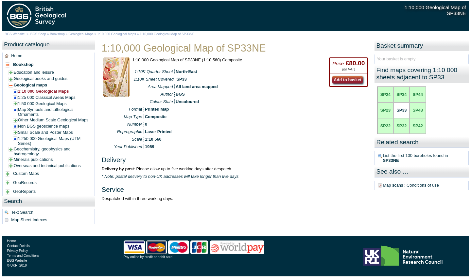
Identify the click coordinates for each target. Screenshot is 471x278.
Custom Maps (26, 173)
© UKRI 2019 (16, 265)
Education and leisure (34, 72)
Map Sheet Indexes (29, 219)
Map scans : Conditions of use (411, 185)
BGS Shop (38, 34)
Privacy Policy (17, 251)
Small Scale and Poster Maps (45, 132)
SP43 (417, 110)
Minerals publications (33, 159)
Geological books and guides (40, 78)
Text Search (22, 212)
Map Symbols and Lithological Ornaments (46, 112)
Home (16, 55)
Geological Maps (80, 34)
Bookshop (57, 34)
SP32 (401, 125)
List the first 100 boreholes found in (415, 158)
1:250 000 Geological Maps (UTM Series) (49, 141)
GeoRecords (25, 182)
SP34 (401, 94)
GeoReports (24, 191)
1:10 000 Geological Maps (116, 34)
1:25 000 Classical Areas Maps (47, 97)
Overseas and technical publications (47, 165)
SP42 (417, 125)
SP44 (417, 94)
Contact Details (18, 246)
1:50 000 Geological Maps (42, 103)
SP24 (385, 94)
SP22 (385, 125)
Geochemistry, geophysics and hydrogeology (42, 151)
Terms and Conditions (23, 255)
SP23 (385, 110)
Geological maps (30, 85)
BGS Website (15, 34)
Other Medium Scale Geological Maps (53, 119)
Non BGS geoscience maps (43, 126)
